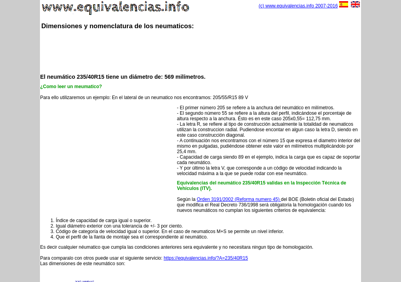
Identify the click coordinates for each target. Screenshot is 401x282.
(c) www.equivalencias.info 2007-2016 (298, 6)
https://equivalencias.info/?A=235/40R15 (206, 258)
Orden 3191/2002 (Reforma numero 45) (239, 199)
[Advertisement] (200, 51)
